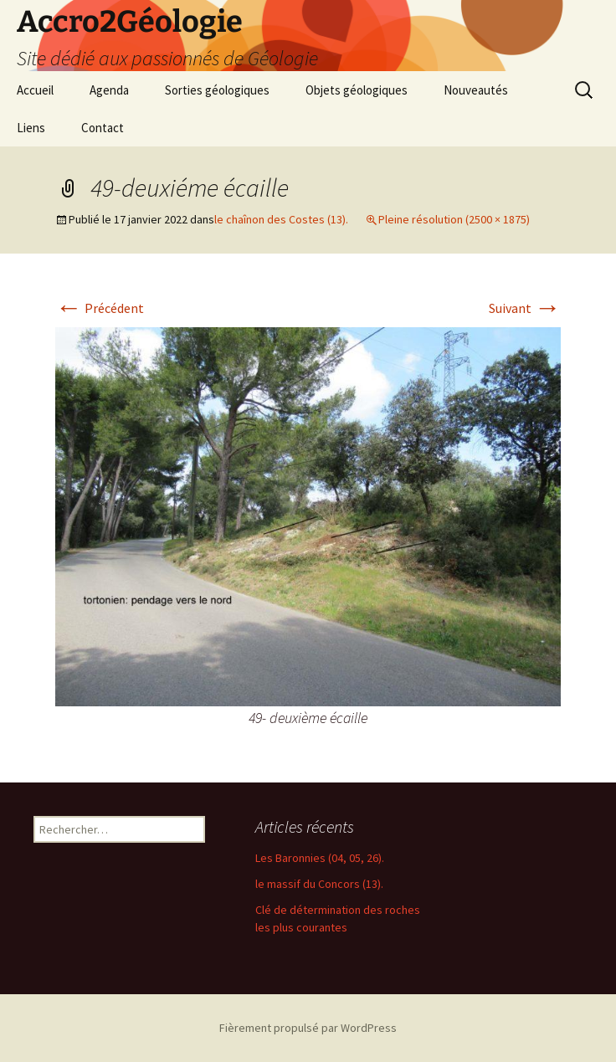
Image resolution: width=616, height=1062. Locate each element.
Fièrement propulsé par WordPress (308, 1027)
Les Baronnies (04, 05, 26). (319, 857)
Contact (102, 128)
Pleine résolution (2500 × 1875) (454, 219)
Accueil (35, 90)
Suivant (525, 308)
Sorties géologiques (217, 90)
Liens (31, 128)
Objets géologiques (356, 90)
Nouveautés (476, 90)
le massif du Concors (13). (319, 883)
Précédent (99, 308)
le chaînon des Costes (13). (281, 219)
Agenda (109, 90)
